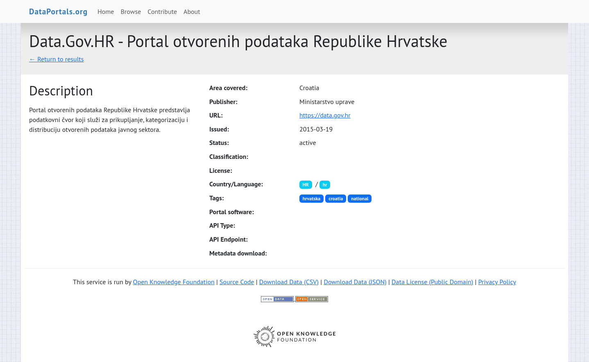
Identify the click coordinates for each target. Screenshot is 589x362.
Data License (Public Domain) (432, 282)
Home (105, 11)
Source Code (237, 282)
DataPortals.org (58, 11)
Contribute (162, 11)
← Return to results (56, 59)
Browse (131, 11)
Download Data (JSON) (355, 282)
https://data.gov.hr (325, 115)
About (191, 11)
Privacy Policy (497, 282)
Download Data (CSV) (289, 282)
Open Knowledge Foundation (174, 282)
